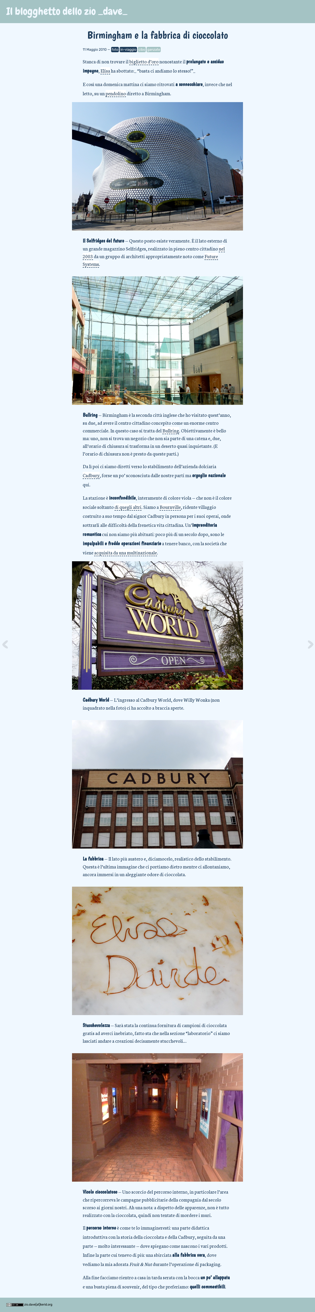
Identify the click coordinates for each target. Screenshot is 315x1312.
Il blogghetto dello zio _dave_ (66, 11)
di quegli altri (128, 506)
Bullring (170, 430)
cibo (141, 50)
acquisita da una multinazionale (125, 552)
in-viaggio (128, 50)
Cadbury (91, 475)
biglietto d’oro (144, 61)
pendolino (116, 93)
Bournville (170, 506)
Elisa (105, 70)
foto (115, 50)
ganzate (153, 50)
